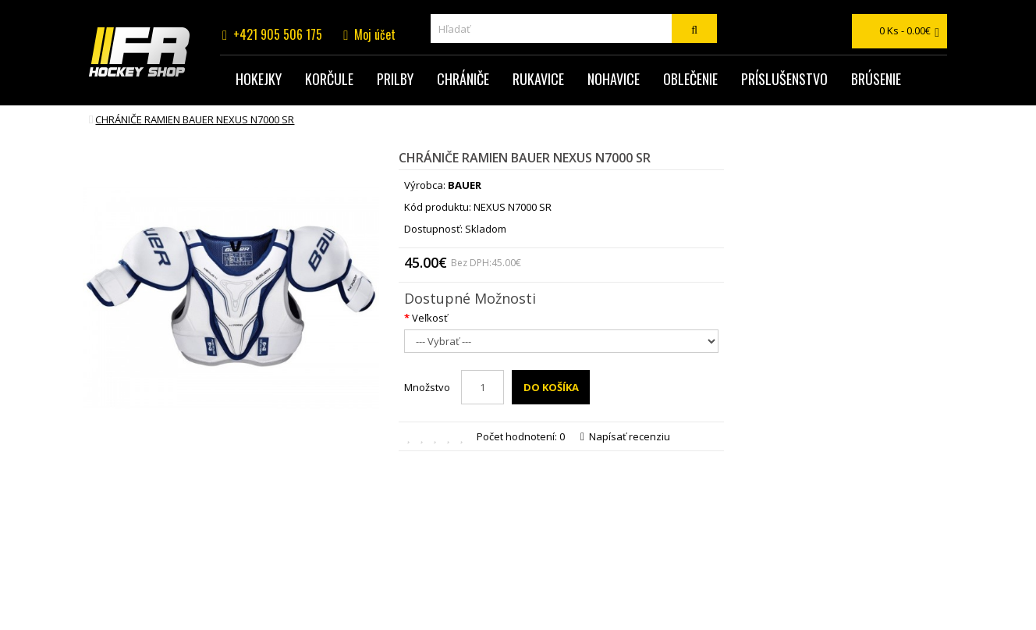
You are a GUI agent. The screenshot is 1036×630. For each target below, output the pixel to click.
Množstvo (427, 387)
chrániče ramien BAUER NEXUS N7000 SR (194, 119)
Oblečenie (690, 79)
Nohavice (613, 79)
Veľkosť (430, 318)
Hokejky (259, 79)
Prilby (395, 79)
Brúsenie (876, 79)
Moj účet (375, 34)
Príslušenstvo (784, 79)
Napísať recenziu (625, 436)
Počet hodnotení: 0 (521, 436)
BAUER (464, 185)
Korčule (329, 79)
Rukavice (538, 79)
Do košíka (551, 387)
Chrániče (463, 79)
